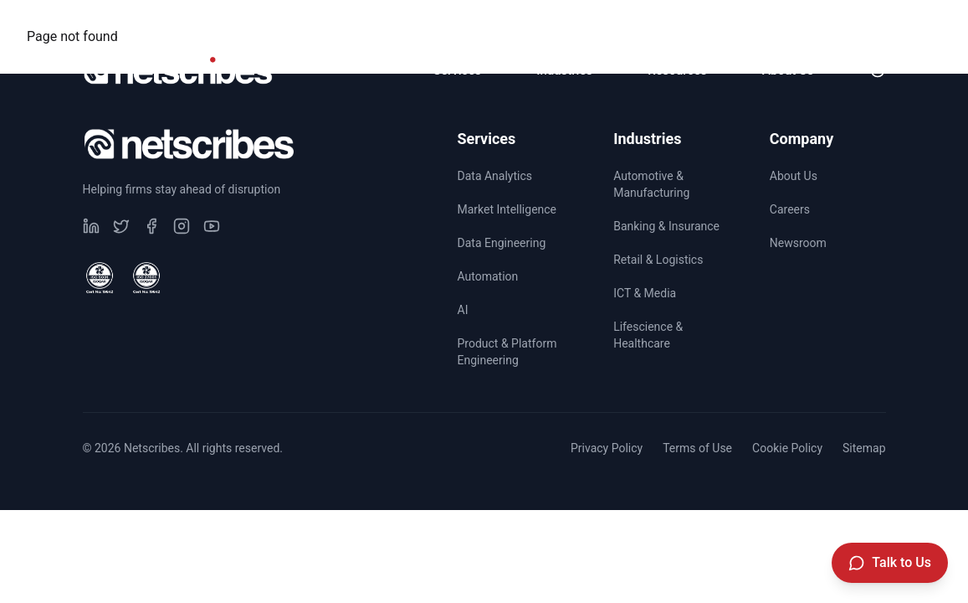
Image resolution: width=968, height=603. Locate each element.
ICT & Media (644, 293)
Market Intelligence (507, 209)
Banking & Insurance (666, 226)
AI (463, 310)
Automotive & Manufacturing (651, 184)
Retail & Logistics (658, 259)
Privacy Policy (607, 448)
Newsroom (845, 21)
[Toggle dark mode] (878, 70)
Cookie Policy (787, 448)
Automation (488, 276)
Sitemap (864, 448)
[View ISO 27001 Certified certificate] (146, 278)
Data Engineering (502, 243)
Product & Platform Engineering (507, 352)
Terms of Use (697, 448)
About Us (793, 176)
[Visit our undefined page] (91, 226)
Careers (739, 21)
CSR (651, 21)
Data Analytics (495, 176)
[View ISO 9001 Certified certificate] (99, 278)
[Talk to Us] (890, 563)
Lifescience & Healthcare (648, 335)
